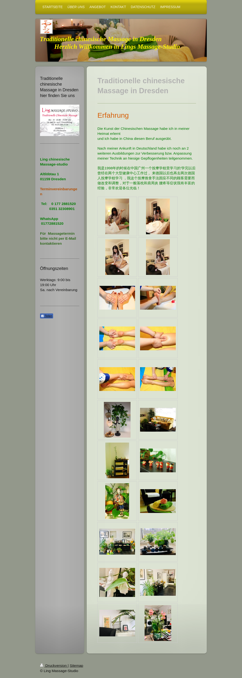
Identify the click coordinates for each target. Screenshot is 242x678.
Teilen (46, 316)
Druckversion (54, 665)
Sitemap (76, 665)
